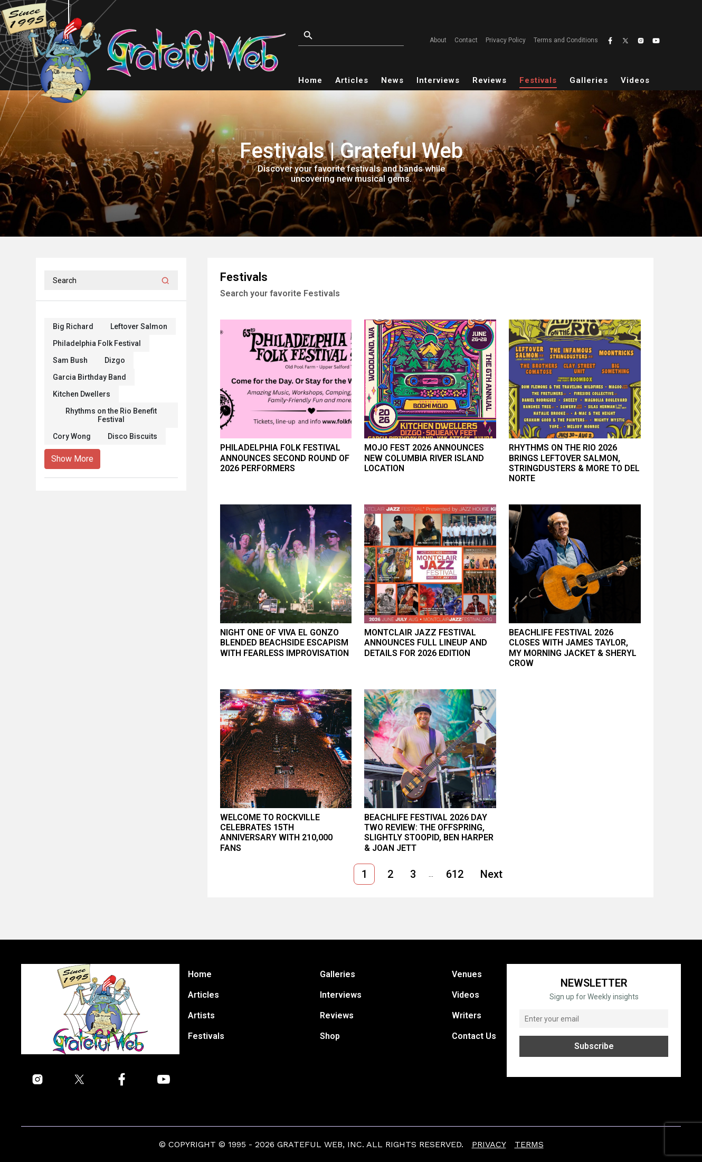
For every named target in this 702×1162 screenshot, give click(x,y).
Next (491, 874)
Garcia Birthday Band (89, 377)
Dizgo (115, 360)
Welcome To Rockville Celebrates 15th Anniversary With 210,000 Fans (276, 832)
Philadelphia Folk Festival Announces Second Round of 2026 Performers (284, 458)
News (392, 80)
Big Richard (73, 326)
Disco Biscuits (132, 436)
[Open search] (354, 35)
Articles (351, 80)
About (438, 40)
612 (454, 874)
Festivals (538, 80)
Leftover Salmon (138, 326)
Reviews (489, 80)
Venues (467, 974)
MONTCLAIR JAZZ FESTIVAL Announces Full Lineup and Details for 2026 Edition (425, 642)
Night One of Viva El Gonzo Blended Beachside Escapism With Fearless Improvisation (284, 642)
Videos (635, 80)
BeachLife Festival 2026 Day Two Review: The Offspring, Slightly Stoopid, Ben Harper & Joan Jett (429, 832)
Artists (201, 1015)
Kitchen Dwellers (81, 394)
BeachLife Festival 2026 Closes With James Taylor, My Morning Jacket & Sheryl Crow (573, 647)
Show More (72, 459)
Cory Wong (72, 436)
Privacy (489, 1144)
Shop (330, 1036)
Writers (466, 1015)
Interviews (438, 80)
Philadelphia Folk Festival (97, 343)
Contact (466, 40)
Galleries (589, 80)
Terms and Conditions (566, 40)
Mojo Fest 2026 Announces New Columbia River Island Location (424, 458)
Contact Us (474, 1036)
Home (310, 80)
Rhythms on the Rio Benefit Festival (111, 415)
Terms (529, 1144)
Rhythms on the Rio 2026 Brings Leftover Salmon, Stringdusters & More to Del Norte (574, 463)
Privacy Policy (506, 40)
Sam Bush (70, 360)
